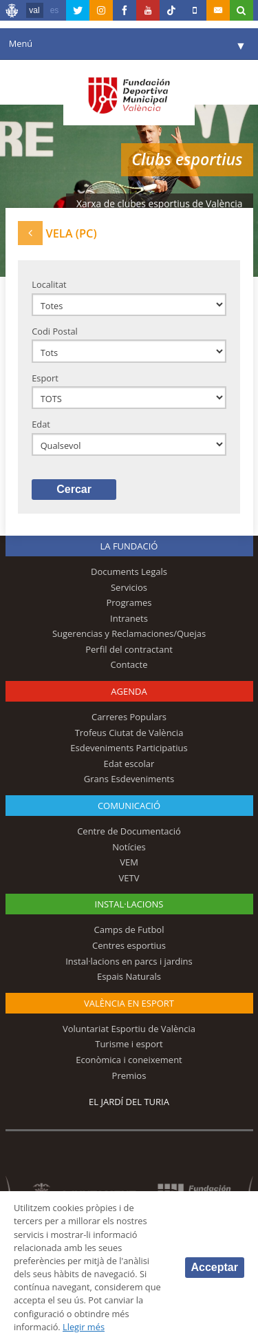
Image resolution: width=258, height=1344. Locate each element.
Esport (45, 378)
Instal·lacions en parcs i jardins (129, 961)
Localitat (49, 284)
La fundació (129, 546)
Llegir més (84, 1327)
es (54, 10)
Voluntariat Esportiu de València (129, 1028)
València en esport (129, 1003)
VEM (129, 862)
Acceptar (214, 1267)
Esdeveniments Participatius (128, 748)
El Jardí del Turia (129, 1101)
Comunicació (129, 805)
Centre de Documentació (129, 831)
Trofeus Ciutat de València (129, 732)
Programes (128, 602)
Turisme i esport (129, 1044)
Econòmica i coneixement (129, 1059)
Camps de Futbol (129, 929)
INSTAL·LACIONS (129, 904)
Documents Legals (129, 571)
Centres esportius (129, 945)
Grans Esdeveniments (129, 779)
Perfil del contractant (129, 649)
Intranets (129, 618)
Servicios (129, 587)
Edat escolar (129, 763)
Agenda (129, 691)
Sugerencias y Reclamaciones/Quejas (129, 633)
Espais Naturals (129, 976)
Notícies (129, 847)
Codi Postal (55, 331)
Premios (129, 1075)
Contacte (129, 664)
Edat (41, 424)
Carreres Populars (129, 717)
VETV (129, 878)
